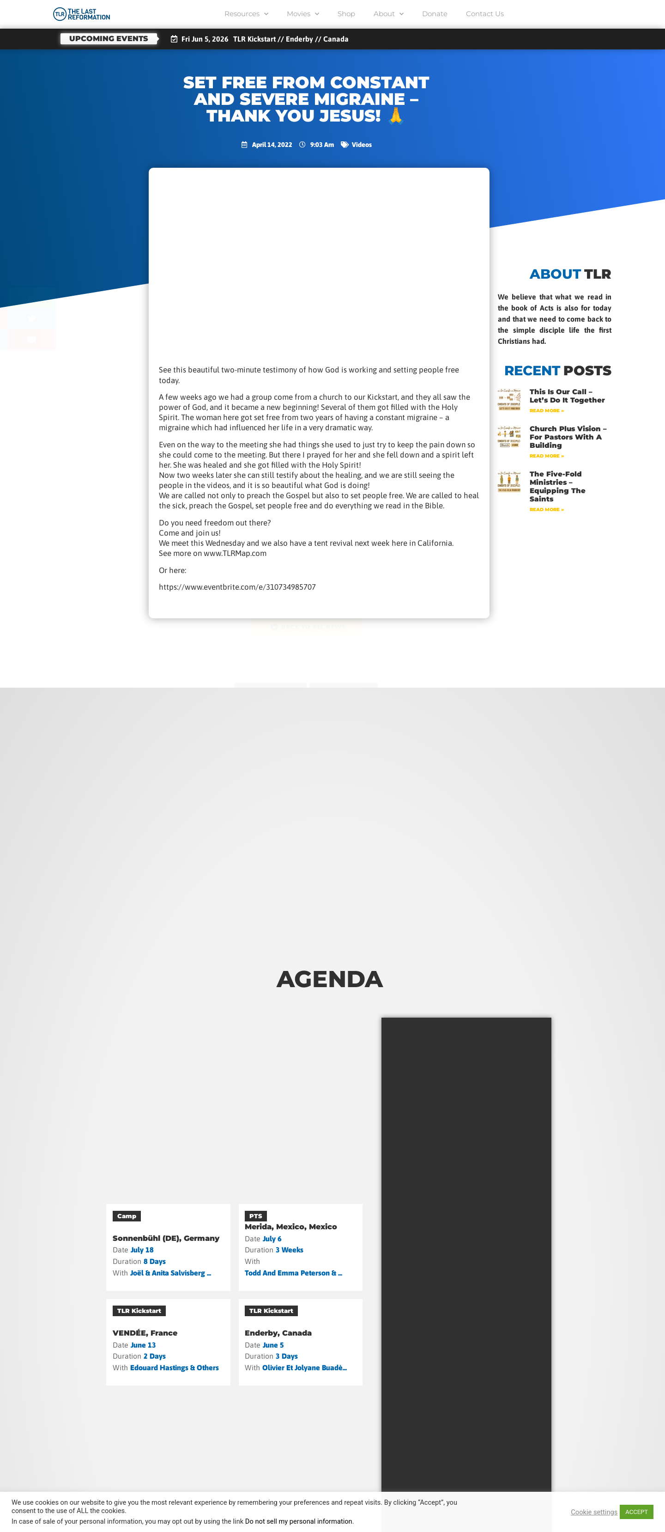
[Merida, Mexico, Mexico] (301, 1247)
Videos (362, 144)
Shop (346, 13)
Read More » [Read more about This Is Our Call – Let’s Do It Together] (547, 411)
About (389, 14)
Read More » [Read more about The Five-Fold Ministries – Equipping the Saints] (547, 510)
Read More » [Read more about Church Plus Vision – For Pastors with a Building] (547, 456)
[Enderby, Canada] (301, 1342)
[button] (77, 297)
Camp (126, 1216)
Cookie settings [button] (594, 1512)
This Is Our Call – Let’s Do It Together (567, 395)
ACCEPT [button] (636, 1511)
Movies (303, 14)
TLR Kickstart (139, 1310)
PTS (255, 1216)
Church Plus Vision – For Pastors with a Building (568, 437)
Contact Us (485, 13)
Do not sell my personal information (298, 1521)
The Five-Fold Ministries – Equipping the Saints (558, 486)
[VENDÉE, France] (168, 1342)
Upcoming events (108, 38)
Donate (434, 13)
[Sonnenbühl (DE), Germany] (168, 1247)
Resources (246, 14)
